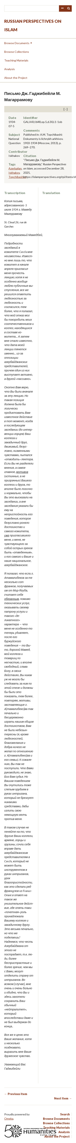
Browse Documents (16, 43)
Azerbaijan (15, 168)
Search (68, 8)
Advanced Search (62, 8)
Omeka (8, 1118)
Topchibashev (17, 177)
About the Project (15, 77)
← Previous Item (15, 1094)
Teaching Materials (16, 60)
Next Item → (63, 1098)
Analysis (9, 69)
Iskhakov (14, 172)
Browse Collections (16, 51)
